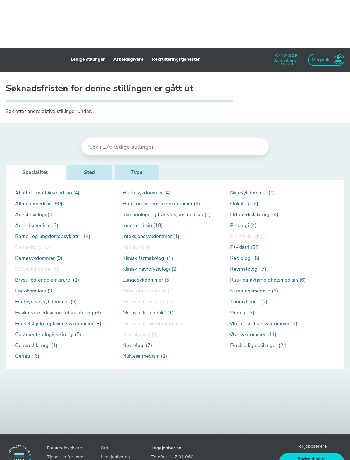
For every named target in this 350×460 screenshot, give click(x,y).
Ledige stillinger (88, 59)
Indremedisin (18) (143, 225)
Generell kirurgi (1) (36, 345)
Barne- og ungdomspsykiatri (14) (53, 236)
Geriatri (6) (27, 356)
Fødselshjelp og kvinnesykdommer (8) (58, 323)
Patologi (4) (243, 225)
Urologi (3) (242, 313)
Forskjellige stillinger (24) (259, 345)
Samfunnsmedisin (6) (254, 291)
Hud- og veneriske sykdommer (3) (161, 203)
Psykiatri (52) (245, 247)
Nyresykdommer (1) (252, 193)
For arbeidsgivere (64, 448)
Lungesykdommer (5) (147, 280)
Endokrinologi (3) (34, 291)
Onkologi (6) (244, 203)
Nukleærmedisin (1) (145, 356)
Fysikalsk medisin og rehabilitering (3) (58, 313)
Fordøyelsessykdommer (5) (46, 302)
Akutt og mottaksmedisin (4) (47, 193)
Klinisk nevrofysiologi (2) (150, 269)
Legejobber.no (166, 448)
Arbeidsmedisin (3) (36, 225)
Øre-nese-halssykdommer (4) (263, 323)
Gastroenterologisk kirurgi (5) (48, 334)
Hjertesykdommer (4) (147, 193)
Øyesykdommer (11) (253, 334)
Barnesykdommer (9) (39, 258)
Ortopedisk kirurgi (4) (254, 214)
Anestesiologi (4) (34, 214)
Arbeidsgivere (128, 59)
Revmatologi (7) (248, 269)
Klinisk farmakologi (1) (148, 258)
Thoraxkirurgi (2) (249, 302)
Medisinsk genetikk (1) (148, 313)
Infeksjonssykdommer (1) (151, 236)
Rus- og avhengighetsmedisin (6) (268, 280)
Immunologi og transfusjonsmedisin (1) (167, 214)
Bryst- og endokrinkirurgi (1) (47, 280)
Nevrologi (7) (137, 345)
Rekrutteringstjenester (176, 59)
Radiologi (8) (244, 258)
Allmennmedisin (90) (39, 203)
